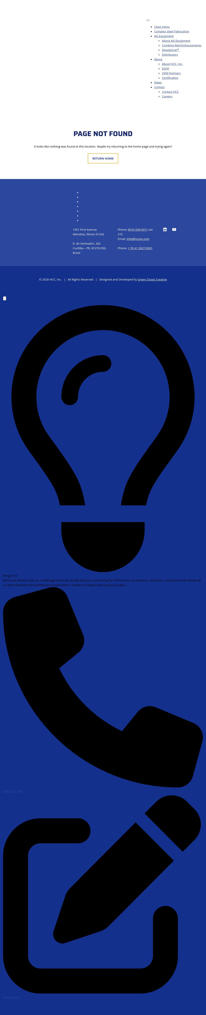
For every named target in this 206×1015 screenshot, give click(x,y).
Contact (159, 87)
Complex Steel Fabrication (171, 31)
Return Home (103, 158)
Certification (170, 78)
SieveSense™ (170, 50)
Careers (167, 96)
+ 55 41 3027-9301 (140, 248)
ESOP (165, 68)
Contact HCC (170, 92)
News (158, 82)
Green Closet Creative (152, 279)
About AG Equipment (176, 41)
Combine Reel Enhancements (181, 45)
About (158, 59)
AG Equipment (164, 36)
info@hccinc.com (138, 239)
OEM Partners (171, 73)
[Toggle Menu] (147, 20)
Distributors (170, 54)
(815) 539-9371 (138, 229)
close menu (162, 27)
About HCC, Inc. (172, 64)
